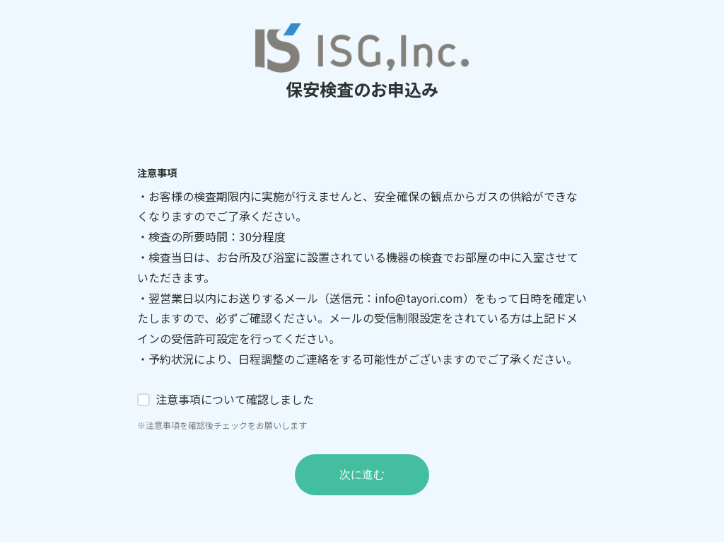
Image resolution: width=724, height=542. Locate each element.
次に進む (362, 474)
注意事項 (157, 173)
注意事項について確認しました (235, 399)
